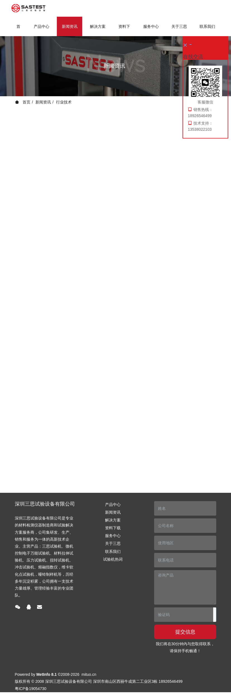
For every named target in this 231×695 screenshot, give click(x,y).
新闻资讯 (43, 102)
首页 (18, 30)
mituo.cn (89, 674)
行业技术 (64, 102)
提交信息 (185, 632)
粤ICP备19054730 (31, 688)
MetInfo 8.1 (46, 674)
